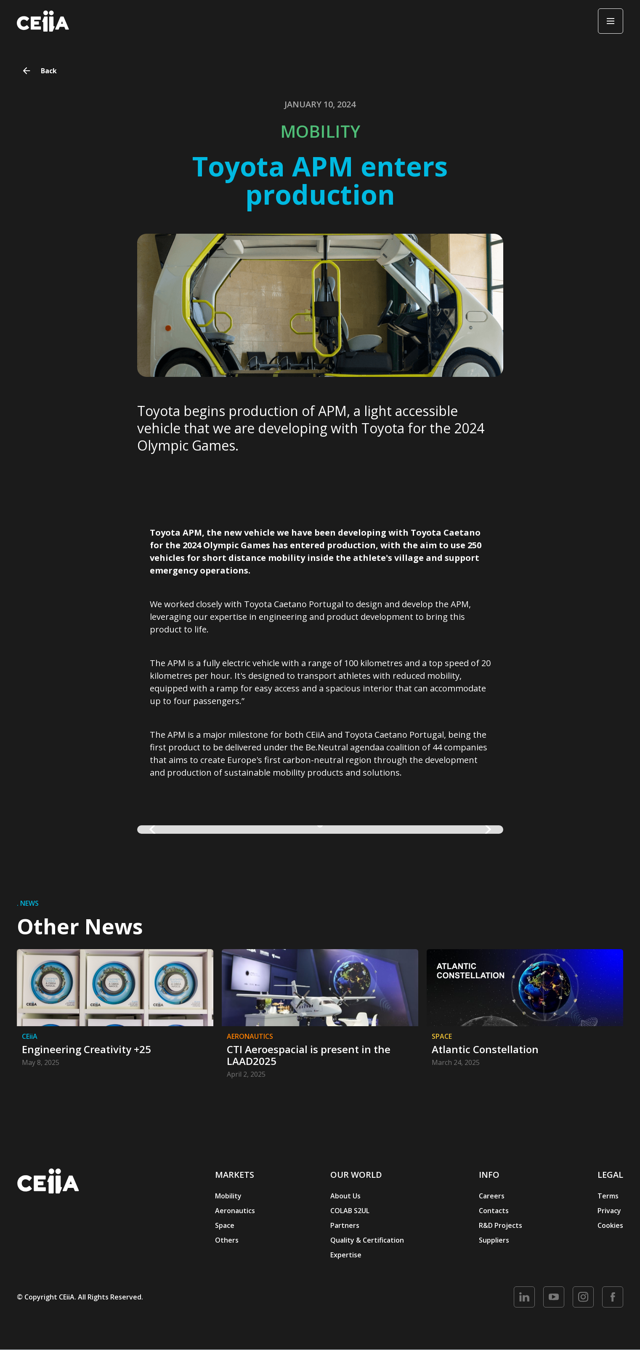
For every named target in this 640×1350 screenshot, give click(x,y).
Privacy (609, 1210)
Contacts (494, 1210)
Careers (492, 1196)
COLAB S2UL (349, 1210)
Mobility (228, 1196)
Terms (608, 1196)
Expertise (345, 1254)
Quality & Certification (367, 1240)
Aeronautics (235, 1210)
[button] (154, 829)
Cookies (610, 1225)
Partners (344, 1225)
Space (224, 1225)
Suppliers (494, 1240)
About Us (345, 1196)
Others (227, 1240)
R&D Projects (500, 1225)
